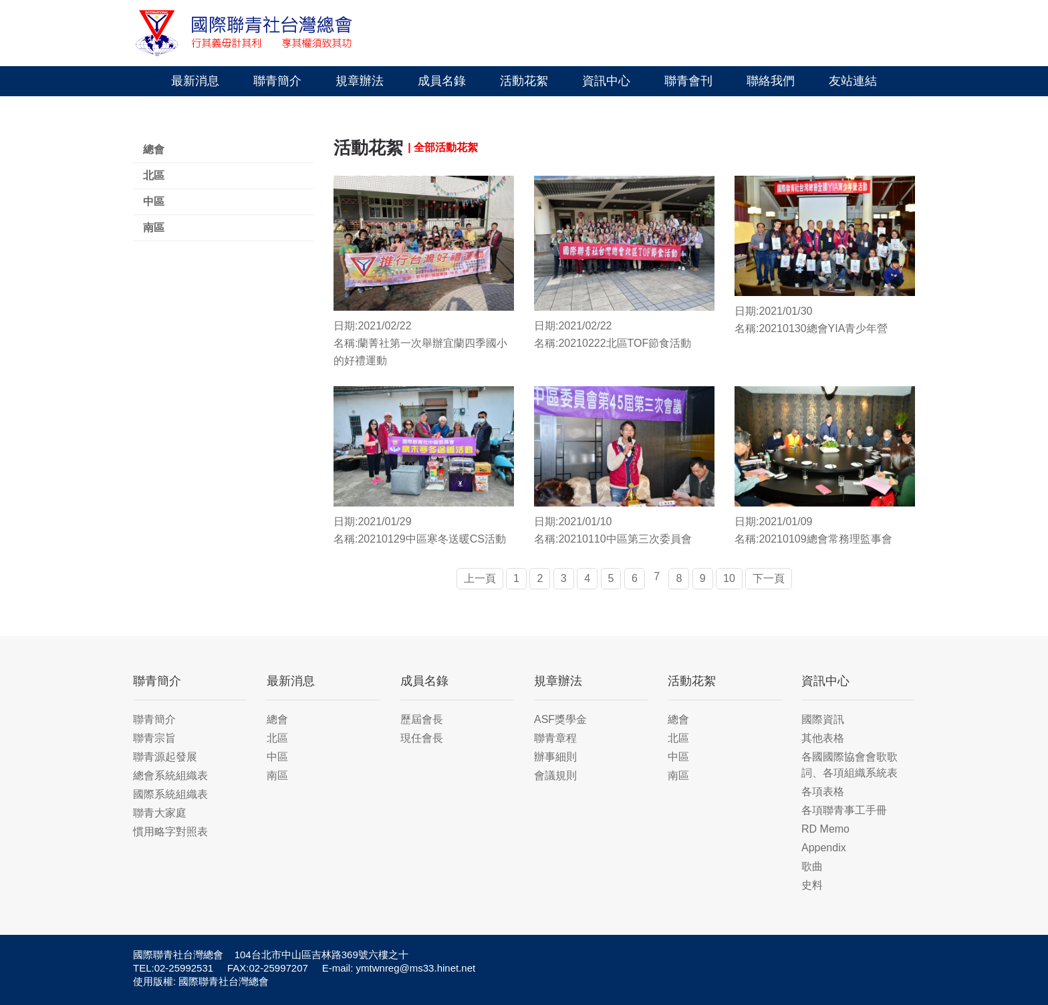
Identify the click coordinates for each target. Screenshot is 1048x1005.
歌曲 (812, 866)
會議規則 (555, 775)
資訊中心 (606, 81)
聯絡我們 (771, 81)
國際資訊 (822, 719)
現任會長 (421, 738)
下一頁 (769, 578)
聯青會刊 (688, 81)
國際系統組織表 (170, 794)
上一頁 (480, 578)
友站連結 (853, 81)
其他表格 (822, 738)
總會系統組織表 (170, 775)
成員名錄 (442, 81)
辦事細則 (555, 756)
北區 (153, 175)
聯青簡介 (277, 81)
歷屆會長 (421, 719)
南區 (153, 227)
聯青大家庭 (159, 813)
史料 (812, 885)
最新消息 (195, 81)
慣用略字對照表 (170, 831)
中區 (153, 201)
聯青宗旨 (154, 738)
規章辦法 (360, 81)
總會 (153, 149)
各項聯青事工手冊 (844, 810)
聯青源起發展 (165, 756)
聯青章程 (555, 738)
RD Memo (825, 829)
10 (729, 578)
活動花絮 (524, 81)
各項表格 (822, 791)
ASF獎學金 (560, 719)
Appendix (823, 847)
